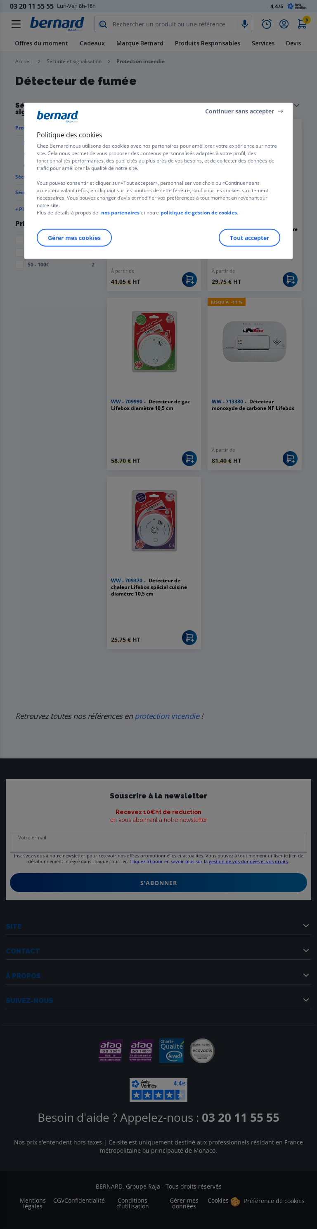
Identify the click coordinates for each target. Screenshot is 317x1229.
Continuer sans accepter (239, 111)
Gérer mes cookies (74, 238)
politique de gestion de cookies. (199, 212)
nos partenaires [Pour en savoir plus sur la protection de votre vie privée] (120, 212)
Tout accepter (249, 238)
